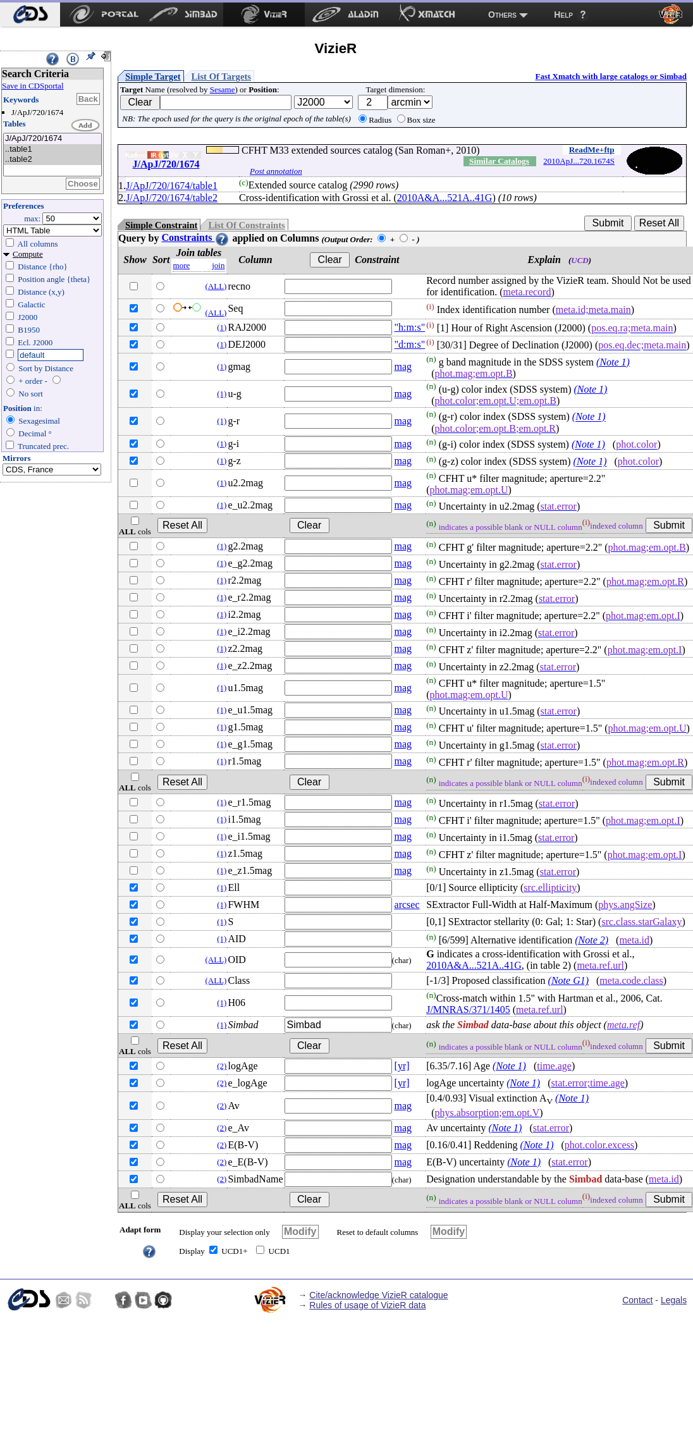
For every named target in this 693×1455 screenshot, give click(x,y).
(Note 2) (591, 940)
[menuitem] (30, 15)
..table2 (52, 159)
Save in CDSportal (33, 85)
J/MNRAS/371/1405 (468, 1009)
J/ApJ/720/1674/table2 (172, 197)
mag (403, 366)
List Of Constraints (246, 225)
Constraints (195, 237)
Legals (674, 1300)
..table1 (52, 149)
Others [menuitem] (502, 14)
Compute (28, 254)
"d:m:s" (410, 344)
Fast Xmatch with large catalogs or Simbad (611, 76)
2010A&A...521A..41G (445, 197)
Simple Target (153, 76)
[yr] (402, 1065)
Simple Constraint (161, 225)
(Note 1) (613, 362)
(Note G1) (568, 980)
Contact (637, 1300)
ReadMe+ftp (592, 149)
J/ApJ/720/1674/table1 (172, 185)
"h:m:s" (410, 327)
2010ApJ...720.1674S (579, 161)
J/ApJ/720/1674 (52, 138)
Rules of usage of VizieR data (367, 1305)
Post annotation (276, 171)
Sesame (222, 89)
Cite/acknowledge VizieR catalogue (378, 1295)
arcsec (407, 904)
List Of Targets (221, 76)
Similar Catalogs (499, 161)
